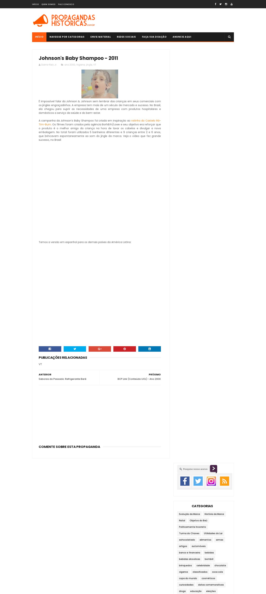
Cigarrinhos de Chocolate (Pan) (207, 427)
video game (186, 274)
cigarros (183, 158)
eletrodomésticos (189, 184)
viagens (217, 267)
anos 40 (211, 368)
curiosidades (186, 171)
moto (196, 248)
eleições (211, 177)
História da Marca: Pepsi (212, 441)
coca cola (217, 158)
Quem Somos (48, 4)
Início (35, 4)
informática (185, 216)
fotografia (214, 203)
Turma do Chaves (189, 119)
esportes (199, 196)
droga (182, 177)
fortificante (197, 203)
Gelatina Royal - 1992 (210, 458)
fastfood (214, 196)
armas (219, 126)
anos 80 (183, 381)
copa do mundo (188, 164)
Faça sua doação (154, 36)
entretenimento (207, 190)
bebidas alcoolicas (189, 145)
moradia (184, 248)
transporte (185, 261)
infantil (222, 209)
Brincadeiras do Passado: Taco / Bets (210, 410)
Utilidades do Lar (213, 119)
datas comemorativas (211, 171)
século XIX (212, 381)
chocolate (220, 151)
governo (183, 209)
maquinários (217, 229)
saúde (182, 254)
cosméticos (208, 164)
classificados (200, 158)
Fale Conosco (66, 4)
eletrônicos (210, 184)
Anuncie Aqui (182, 36)
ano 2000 (69, 64)
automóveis (199, 132)
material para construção (193, 241)
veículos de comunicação (193, 267)
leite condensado (189, 222)
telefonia (207, 254)
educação (196, 177)
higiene (80, 64)
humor (210, 209)
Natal (182, 106)
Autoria (181, 501)
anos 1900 (213, 362)
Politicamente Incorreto (192, 113)
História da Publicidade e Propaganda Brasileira (213, 477)
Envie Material (100, 36)
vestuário (201, 261)
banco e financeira (189, 139)
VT (94, 64)
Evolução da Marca (189, 100)
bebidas (209, 139)
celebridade (203, 151)
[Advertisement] (167, 20)
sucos (194, 254)
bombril (209, 145)
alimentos (205, 126)
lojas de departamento (192, 229)
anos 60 (197, 374)
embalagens (186, 190)
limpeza (208, 222)
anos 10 (198, 362)
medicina (218, 241)
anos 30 (197, 368)
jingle (89, 64)
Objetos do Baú (198, 106)
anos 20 (183, 368)
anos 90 (197, 381)
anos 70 (211, 374)
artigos (183, 132)
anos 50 (183, 374)
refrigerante (211, 248)
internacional (204, 216)
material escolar (188, 235)
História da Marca (214, 100)
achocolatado (187, 126)
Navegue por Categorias (67, 36)
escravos (184, 196)
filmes (182, 203)
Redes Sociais (126, 36)
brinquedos (185, 151)
